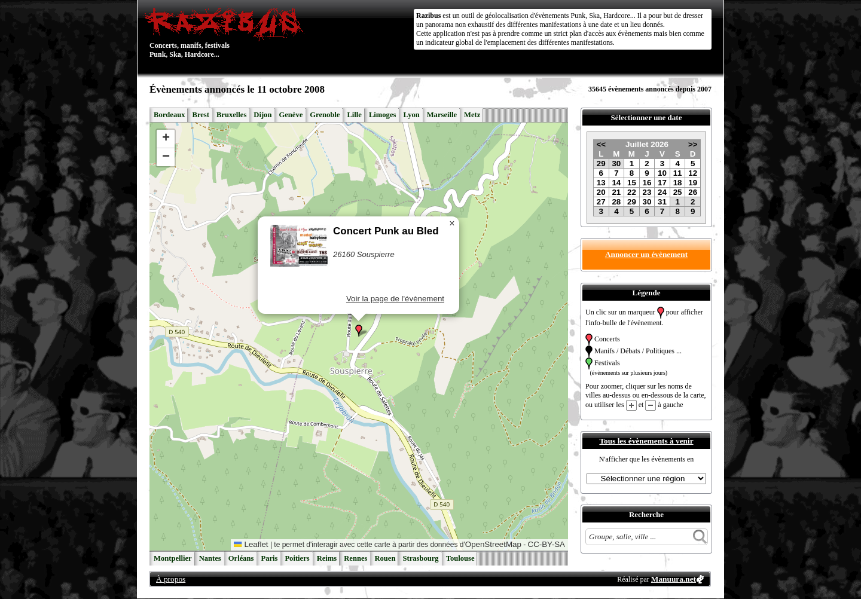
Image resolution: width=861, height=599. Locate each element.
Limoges (382, 115)
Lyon (411, 115)
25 (677, 192)
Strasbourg (420, 558)
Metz (472, 115)
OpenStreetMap (493, 544)
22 (631, 192)
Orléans (241, 558)
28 (616, 201)
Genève (291, 115)
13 (601, 182)
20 (601, 192)
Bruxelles (231, 115)
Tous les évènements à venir (646, 440)
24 (662, 192)
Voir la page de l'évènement (395, 298)
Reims (327, 558)
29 (601, 163)
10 (662, 173)
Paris (269, 558)
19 (692, 182)
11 (677, 173)
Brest (200, 115)
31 (662, 201)
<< (601, 144)
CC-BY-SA (546, 544)
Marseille (442, 115)
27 (601, 201)
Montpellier (173, 558)
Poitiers (297, 558)
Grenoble (325, 115)
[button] (358, 331)
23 (647, 192)
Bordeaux (169, 115)
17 (662, 182)
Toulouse (460, 558)
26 (692, 192)
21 (616, 192)
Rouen (384, 558)
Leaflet (251, 544)
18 (677, 182)
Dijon (262, 115)
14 (616, 182)
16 (647, 182)
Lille (354, 115)
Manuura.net (673, 578)
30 (616, 163)
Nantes (210, 558)
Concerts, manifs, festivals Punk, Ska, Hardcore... (226, 32)
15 (631, 182)
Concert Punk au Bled (386, 231)
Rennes (355, 558)
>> (693, 144)
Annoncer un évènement (646, 254)
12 (692, 173)
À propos (170, 578)
